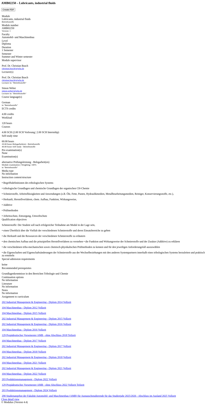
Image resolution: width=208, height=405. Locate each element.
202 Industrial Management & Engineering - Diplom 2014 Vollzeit (36, 302)
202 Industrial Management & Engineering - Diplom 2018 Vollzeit (36, 357)
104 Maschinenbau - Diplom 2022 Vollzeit (24, 373)
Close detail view (10, 399)
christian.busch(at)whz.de (13, 68)
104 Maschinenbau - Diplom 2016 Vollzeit (24, 329)
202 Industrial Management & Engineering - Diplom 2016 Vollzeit (36, 324)
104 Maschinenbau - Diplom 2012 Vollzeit (24, 307)
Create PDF (8, 9)
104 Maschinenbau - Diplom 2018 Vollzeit (24, 351)
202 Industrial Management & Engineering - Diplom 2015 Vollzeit (36, 318)
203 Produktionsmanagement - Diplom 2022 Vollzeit (29, 379)
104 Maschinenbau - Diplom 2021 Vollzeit (24, 362)
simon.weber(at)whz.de (12, 91)
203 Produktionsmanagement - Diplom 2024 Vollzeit (29, 390)
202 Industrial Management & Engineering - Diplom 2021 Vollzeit (36, 368)
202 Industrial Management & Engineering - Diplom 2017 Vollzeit (36, 346)
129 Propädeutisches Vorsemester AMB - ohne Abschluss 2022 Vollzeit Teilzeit (43, 384)
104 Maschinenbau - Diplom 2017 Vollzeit (24, 340)
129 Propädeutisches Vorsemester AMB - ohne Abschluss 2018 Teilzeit (39, 335)
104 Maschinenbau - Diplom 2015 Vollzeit (24, 313)
